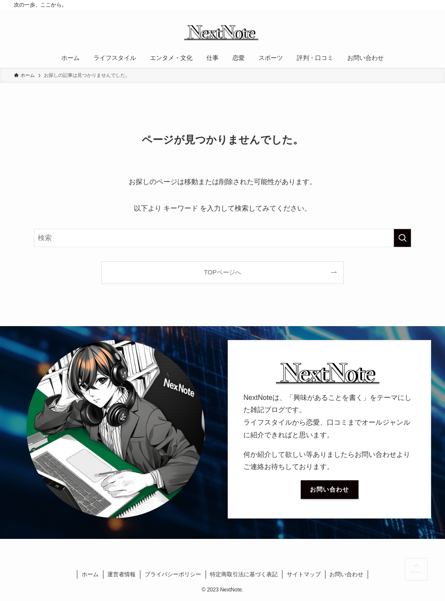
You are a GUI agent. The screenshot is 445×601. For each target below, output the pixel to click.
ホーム (90, 574)
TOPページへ (222, 272)
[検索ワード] (222, 238)
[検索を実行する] (402, 238)
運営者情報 (121, 574)
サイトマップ (304, 574)
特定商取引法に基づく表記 (244, 574)
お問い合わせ (346, 574)
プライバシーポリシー (173, 574)
